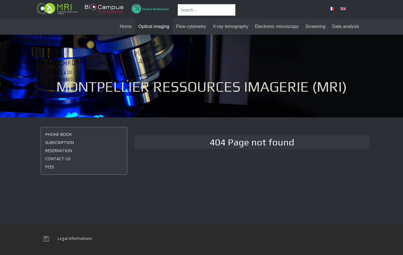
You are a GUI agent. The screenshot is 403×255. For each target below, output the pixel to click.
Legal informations (74, 238)
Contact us (58, 158)
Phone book (58, 134)
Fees (49, 166)
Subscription (59, 142)
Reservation (58, 150)
